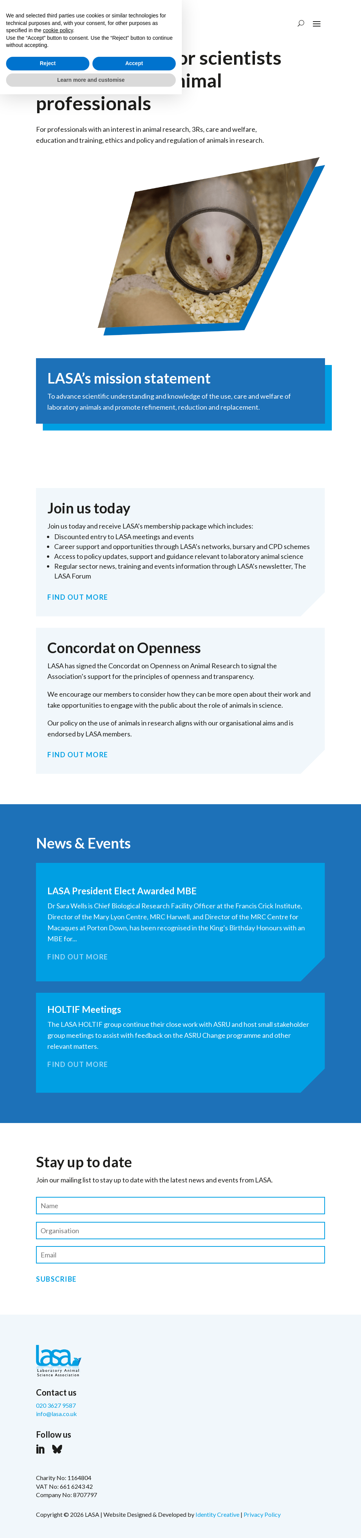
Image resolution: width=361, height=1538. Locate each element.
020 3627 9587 (56, 1405)
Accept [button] (134, 1507)
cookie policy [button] (58, 1474)
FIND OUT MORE (77, 597)
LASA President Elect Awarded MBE (122, 890)
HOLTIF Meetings (84, 1009)
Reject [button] (48, 1507)
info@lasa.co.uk (56, 1413)
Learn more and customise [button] (91, 1523)
